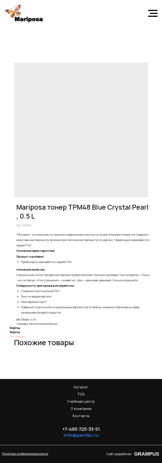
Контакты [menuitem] (81, 415)
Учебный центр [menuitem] (81, 401)
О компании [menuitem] (81, 408)
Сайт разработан (119, 454)
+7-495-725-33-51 (81, 429)
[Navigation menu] (153, 13)
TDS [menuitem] (81, 394)
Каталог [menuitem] (81, 387)
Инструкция (17, 336)
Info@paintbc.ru (81, 435)
